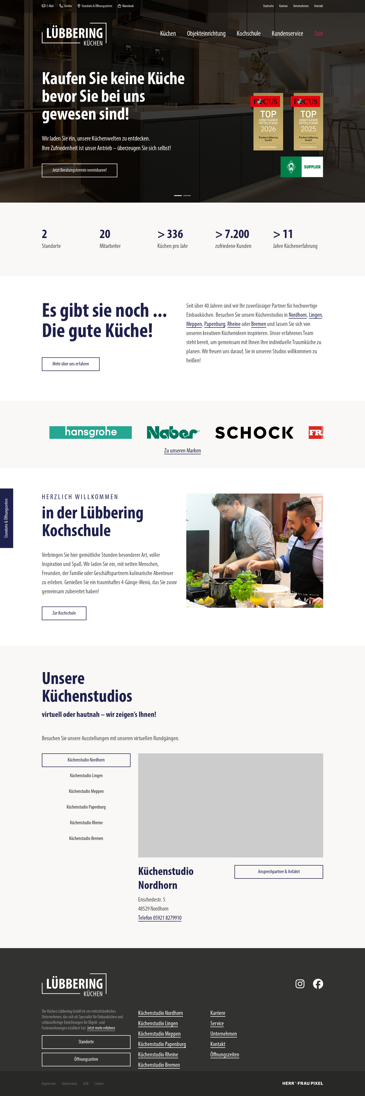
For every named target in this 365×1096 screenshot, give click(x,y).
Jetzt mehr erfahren (101, 1028)
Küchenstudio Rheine (86, 823)
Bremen (258, 324)
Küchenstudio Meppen (86, 791)
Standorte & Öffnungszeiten (6, 518)
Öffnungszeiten (86, 1059)
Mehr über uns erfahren (70, 364)
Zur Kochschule (64, 613)
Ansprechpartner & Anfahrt (279, 871)
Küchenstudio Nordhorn (86, 760)
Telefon (65, 6)
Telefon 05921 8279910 (159, 918)
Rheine (234, 324)
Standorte (86, 1042)
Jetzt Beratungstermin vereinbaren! (79, 170)
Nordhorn (298, 315)
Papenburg (214, 324)
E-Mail (48, 6)
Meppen (194, 324)
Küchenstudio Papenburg (86, 807)
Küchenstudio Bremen (86, 838)
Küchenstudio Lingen (86, 775)
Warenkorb (126, 6)
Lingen (315, 315)
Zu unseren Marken (182, 451)
